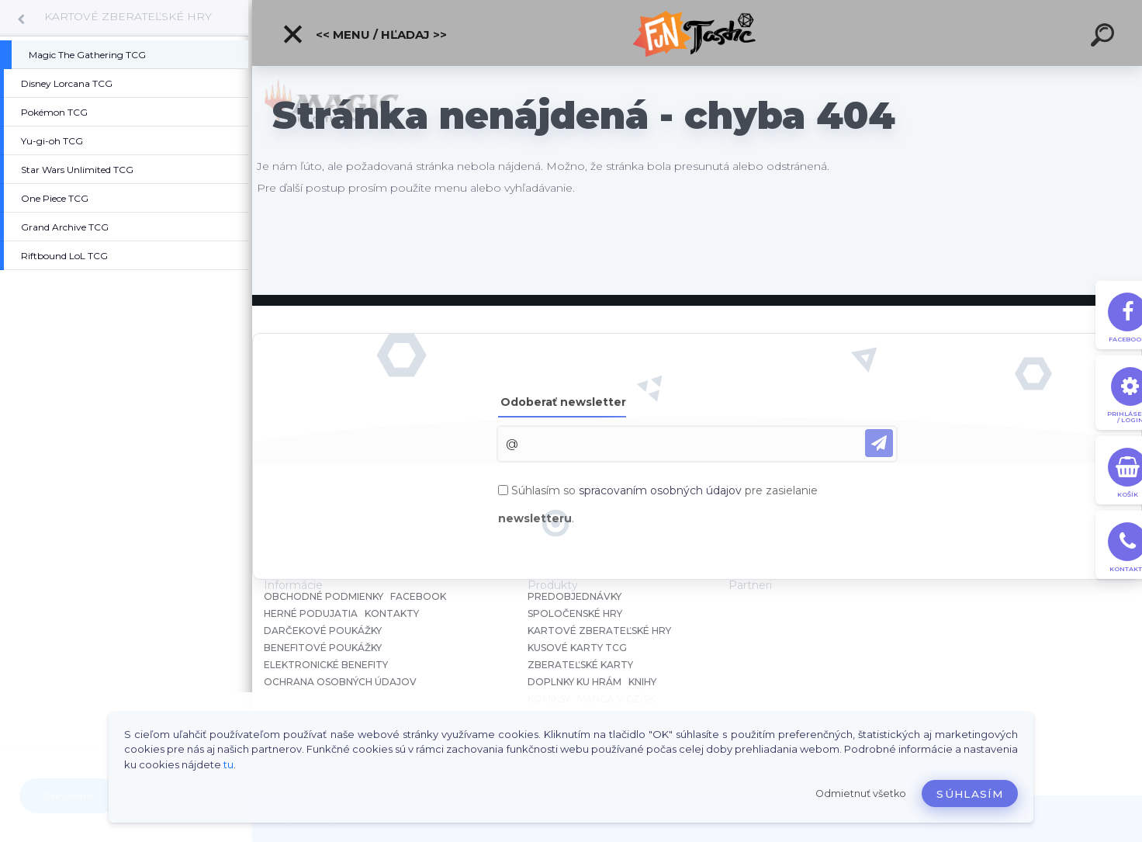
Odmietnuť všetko (860, 793)
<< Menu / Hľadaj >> (364, 34)
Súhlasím (969, 794)
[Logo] (697, 33)
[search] (1105, 37)
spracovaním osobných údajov (660, 490)
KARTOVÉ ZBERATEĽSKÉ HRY (128, 16)
